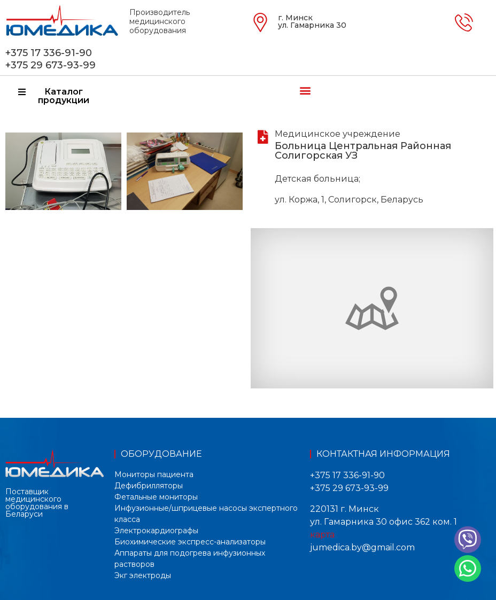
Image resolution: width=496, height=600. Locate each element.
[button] (305, 90)
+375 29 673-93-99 (50, 65)
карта (322, 534)
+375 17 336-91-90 (48, 53)
